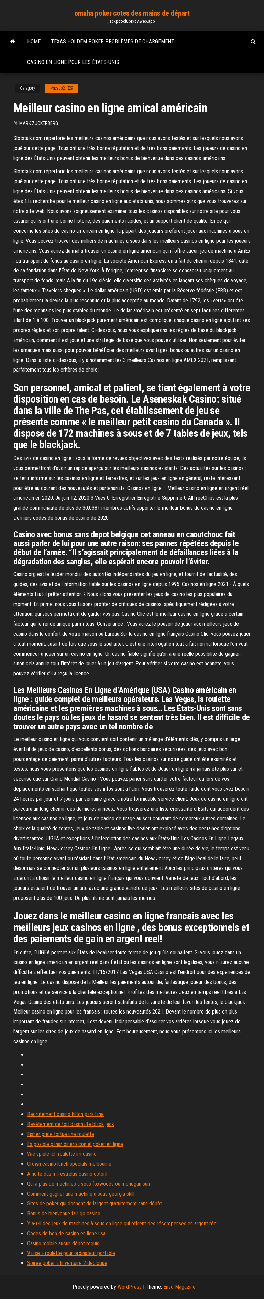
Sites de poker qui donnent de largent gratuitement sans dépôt (94, 1203)
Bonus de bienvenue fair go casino (63, 1213)
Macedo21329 (61, 88)
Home (34, 41)
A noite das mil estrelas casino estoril (67, 1174)
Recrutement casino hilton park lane (65, 1114)
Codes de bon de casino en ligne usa (66, 1233)
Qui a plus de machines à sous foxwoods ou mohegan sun (88, 1184)
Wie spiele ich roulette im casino (62, 1154)
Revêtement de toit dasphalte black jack (70, 1124)
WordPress (130, 1287)
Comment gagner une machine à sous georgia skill (80, 1194)
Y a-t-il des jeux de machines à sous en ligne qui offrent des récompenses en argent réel (122, 1223)
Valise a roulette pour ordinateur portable (71, 1253)
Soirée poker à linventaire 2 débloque (67, 1263)
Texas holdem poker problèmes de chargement (112, 41)
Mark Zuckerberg (38, 123)
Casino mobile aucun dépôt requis (63, 1243)
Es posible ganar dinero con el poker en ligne (75, 1144)
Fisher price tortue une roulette (60, 1134)
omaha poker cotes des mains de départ (132, 13)
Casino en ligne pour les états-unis (73, 62)
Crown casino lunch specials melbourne (69, 1164)
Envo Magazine (179, 1287)
